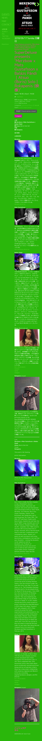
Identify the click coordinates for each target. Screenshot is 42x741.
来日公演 (16, 107)
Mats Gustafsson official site (23, 251)
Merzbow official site (21, 206)
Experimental (25, 105)
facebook (17, 370)
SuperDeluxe (21, 96)
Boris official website (21, 368)
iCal (20, 109)
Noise (32, 105)
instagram (18, 374)
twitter (17, 372)
